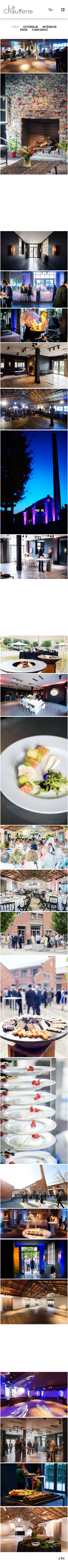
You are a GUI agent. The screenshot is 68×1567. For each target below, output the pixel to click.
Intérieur (49, 26)
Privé (24, 29)
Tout (15, 26)
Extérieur (30, 26)
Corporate (40, 29)
